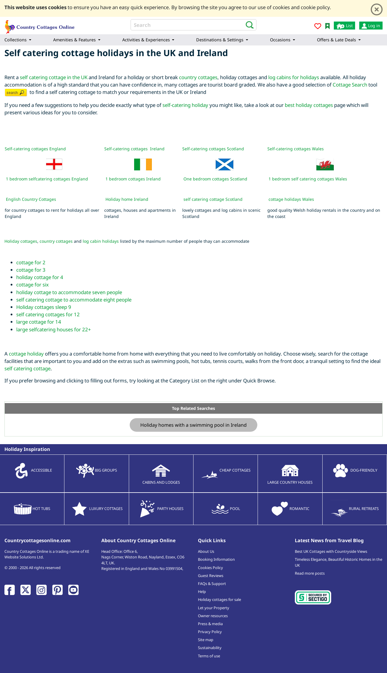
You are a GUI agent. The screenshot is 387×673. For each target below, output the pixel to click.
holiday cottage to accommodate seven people (69, 292)
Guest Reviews (210, 575)
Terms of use (209, 656)
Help (202, 591)
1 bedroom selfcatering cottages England (46, 179)
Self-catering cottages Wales (295, 148)
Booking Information (216, 559)
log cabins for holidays (293, 77)
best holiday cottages (309, 105)
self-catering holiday (185, 105)
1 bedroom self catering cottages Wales (308, 179)
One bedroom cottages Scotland (215, 179)
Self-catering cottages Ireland (134, 148)
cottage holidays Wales (291, 199)
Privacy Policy (210, 631)
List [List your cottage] (344, 26)
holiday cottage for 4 (39, 277)
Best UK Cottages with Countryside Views (331, 551)
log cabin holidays (101, 241)
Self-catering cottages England (35, 148)
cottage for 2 (30, 262)
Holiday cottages (20, 241)
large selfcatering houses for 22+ (53, 329)
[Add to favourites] (317, 27)
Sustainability (210, 647)
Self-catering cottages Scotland (213, 148)
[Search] (193, 24)
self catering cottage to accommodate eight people (73, 299)
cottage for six (32, 284)
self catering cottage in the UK (53, 77)
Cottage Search (350, 84)
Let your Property (213, 607)
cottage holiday (26, 353)
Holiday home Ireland (126, 199)
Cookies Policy (210, 567)
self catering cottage (27, 368)
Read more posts (310, 573)
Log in (371, 26)
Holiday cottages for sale (219, 599)
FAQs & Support (212, 583)
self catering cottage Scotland (213, 199)
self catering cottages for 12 (48, 314)
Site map (205, 639)
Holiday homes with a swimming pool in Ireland (193, 425)
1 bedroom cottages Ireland (133, 179)
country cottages (198, 77)
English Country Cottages (31, 199)
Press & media (210, 623)
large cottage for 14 (38, 321)
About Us (206, 551)
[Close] (377, 9)
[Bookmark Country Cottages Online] (327, 25)
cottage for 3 (30, 269)
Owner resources (213, 615)
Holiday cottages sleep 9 (43, 307)
